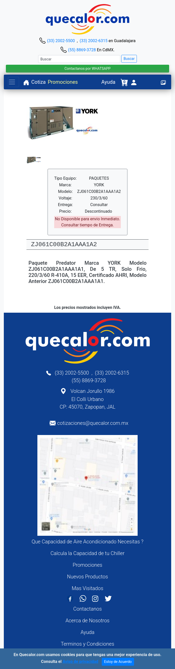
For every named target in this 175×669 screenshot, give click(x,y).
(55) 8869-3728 (82, 49)
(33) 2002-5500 (61, 40)
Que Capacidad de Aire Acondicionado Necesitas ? (87, 542)
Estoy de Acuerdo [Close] (118, 662)
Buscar (129, 59)
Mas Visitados (87, 588)
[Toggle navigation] (13, 82)
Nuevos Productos (87, 577)
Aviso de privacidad (80, 661)
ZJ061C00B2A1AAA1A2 (64, 244)
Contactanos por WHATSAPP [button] (87, 68)
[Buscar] (79, 59)
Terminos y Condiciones (87, 644)
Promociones (63, 82)
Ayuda (108, 82)
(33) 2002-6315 (93, 40)
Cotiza (38, 82)
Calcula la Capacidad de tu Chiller (88, 553)
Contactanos (87, 609)
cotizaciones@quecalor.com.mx (92, 423)
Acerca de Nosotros (88, 620)
